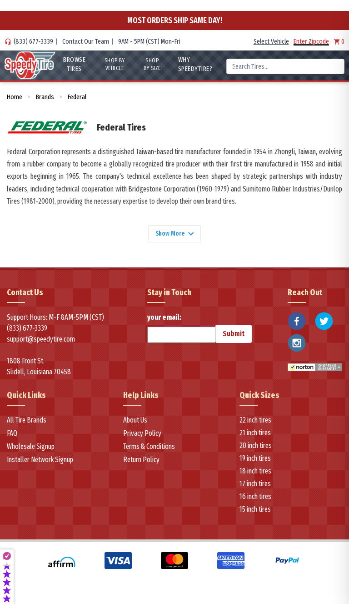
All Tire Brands (26, 422)
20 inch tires (255, 447)
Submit (233, 335)
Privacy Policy (142, 435)
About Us (135, 422)
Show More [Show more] (174, 234)
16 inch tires (255, 498)
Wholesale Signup (31, 448)
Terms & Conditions (149, 448)
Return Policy (141, 461)
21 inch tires (255, 434)
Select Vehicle (271, 41)
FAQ (12, 435)
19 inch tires (255, 460)
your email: (181, 330)
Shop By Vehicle (114, 64)
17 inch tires (255, 485)
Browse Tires (73, 64)
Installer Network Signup (40, 461)
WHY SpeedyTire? (195, 64)
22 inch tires (255, 422)
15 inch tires (255, 511)
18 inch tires (255, 472)
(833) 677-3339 (33, 41)
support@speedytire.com (41, 341)
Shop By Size (152, 64)
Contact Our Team (85, 41)
